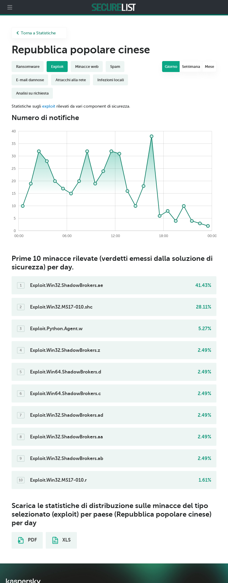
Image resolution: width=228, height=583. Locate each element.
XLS (61, 540)
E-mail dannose (30, 80)
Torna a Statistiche (36, 33)
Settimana (191, 66)
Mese (209, 66)
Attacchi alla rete (71, 80)
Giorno (171, 66)
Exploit (57, 66)
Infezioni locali (110, 80)
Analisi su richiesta (32, 93)
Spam (115, 66)
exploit (48, 106)
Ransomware (27, 66)
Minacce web (87, 66)
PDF (27, 540)
